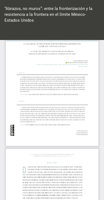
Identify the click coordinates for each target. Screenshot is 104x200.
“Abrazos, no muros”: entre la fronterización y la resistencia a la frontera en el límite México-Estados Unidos (48, 14)
